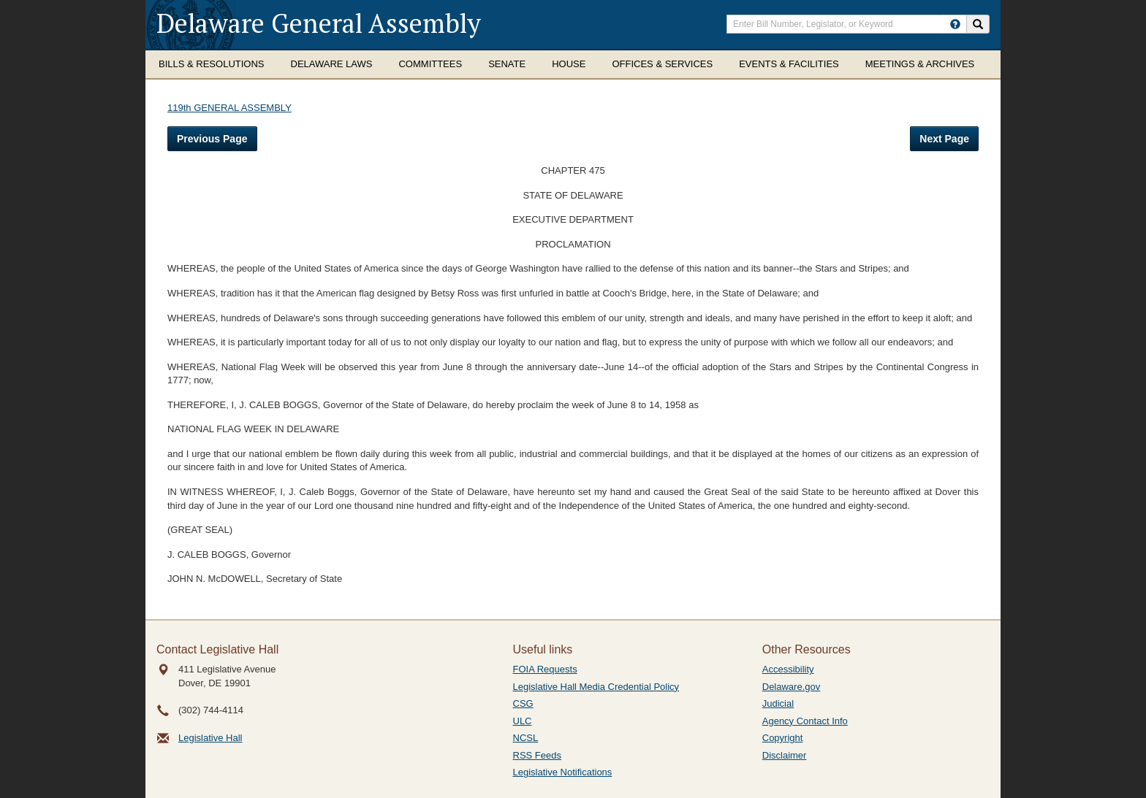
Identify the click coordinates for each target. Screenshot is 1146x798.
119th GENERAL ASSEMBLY (229, 107)
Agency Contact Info (805, 720)
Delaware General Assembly (318, 23)
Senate (506, 63)
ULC (522, 720)
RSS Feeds (537, 755)
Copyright (782, 737)
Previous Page (212, 139)
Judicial (778, 703)
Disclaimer (784, 755)
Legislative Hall (210, 737)
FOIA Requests (545, 669)
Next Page (944, 139)
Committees (430, 63)
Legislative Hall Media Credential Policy (596, 686)
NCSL (526, 737)
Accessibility (788, 669)
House (568, 63)
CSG (523, 703)
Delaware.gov (791, 686)
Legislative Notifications (562, 772)
